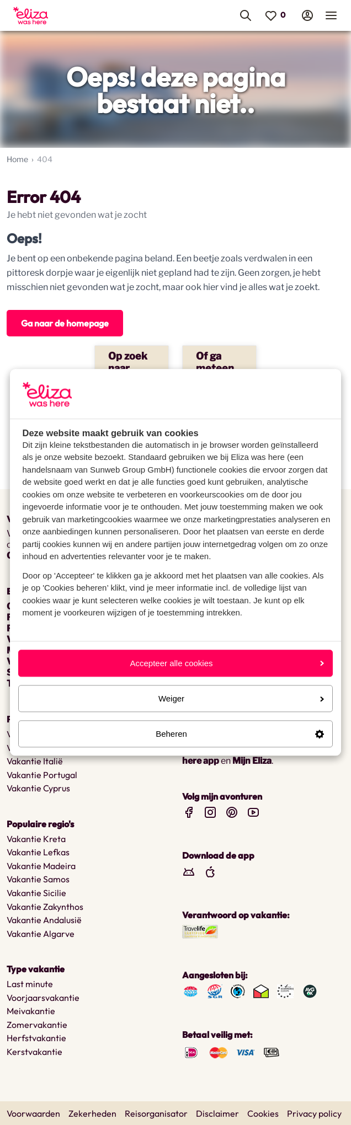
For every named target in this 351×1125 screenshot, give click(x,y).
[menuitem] (57, 15)
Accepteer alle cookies (227, 663)
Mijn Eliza (252, 761)
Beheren (240, 733)
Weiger (241, 698)
